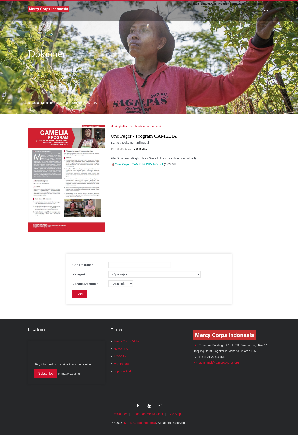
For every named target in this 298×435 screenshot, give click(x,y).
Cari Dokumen (83, 265)
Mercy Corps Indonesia (140, 422)
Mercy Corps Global (127, 341)
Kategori (78, 274)
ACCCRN (120, 356)
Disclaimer (120, 414)
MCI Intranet (122, 363)
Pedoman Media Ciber (147, 414)
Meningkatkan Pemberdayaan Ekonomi (136, 126)
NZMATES (121, 349)
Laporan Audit (123, 371)
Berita (217, 10)
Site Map (175, 414)
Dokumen (234, 10)
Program (201, 10)
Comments (140, 148)
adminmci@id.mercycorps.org (216, 362)
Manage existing (69, 373)
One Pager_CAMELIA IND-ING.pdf (139, 164)
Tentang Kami (178, 10)
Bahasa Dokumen (85, 283)
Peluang (253, 10)
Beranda (156, 10)
